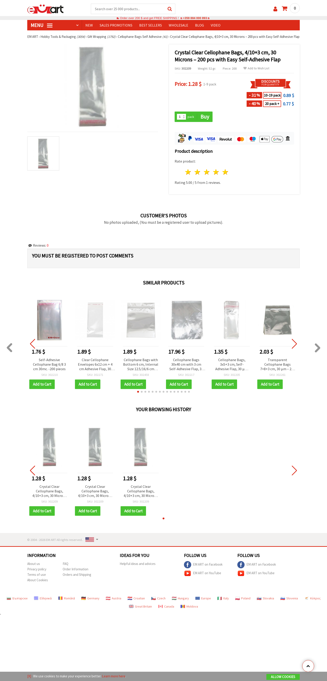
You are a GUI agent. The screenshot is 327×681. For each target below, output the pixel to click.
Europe (203, 598)
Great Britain (140, 606)
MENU (41, 25)
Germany (90, 598)
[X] (29, 676)
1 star (188, 172)
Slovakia (265, 598)
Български (17, 598)
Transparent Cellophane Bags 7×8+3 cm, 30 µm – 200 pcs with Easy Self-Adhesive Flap (277, 365)
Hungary (180, 598)
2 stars (197, 172)
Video (215, 25)
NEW (89, 25)
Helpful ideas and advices (138, 564)
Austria (113, 598)
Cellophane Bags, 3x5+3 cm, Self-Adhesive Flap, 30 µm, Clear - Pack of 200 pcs (232, 365)
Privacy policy (36, 569)
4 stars (216, 172)
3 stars (207, 172)
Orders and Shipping (77, 574)
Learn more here (113, 676)
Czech (158, 598)
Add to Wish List (256, 68)
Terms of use (36, 574)
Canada (166, 606)
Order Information (75, 569)
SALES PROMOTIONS (116, 25)
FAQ (65, 564)
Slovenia (289, 598)
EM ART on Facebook (203, 564)
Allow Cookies (283, 677)
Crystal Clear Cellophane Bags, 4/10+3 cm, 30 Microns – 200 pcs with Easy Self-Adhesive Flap (49, 491)
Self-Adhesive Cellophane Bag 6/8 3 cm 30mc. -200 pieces (49, 364)
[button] (138, 392)
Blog (199, 25)
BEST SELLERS (150, 25)
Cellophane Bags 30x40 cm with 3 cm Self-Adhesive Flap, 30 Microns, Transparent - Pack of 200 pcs (186, 365)
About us (33, 564)
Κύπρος (312, 598)
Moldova (189, 606)
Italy (223, 598)
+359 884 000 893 (195, 18)
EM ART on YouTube (202, 573)
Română (66, 598)
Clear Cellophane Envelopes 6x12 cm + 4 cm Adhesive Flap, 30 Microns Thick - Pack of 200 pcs (95, 365)
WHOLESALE (178, 25)
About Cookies (37, 580)
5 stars (225, 172)
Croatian (136, 598)
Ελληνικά (43, 598)
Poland (242, 598)
